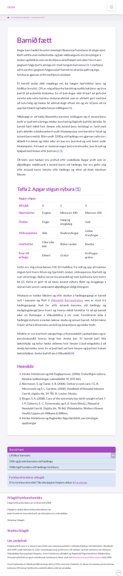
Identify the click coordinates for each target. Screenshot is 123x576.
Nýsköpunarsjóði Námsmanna (87, 557)
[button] (111, 7)
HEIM (11, 7)
